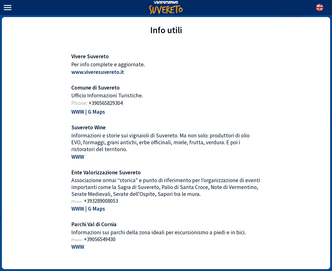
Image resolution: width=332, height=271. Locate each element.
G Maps (96, 111)
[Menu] (7, 7)
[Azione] (319, 7)
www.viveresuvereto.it (97, 71)
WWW (77, 111)
